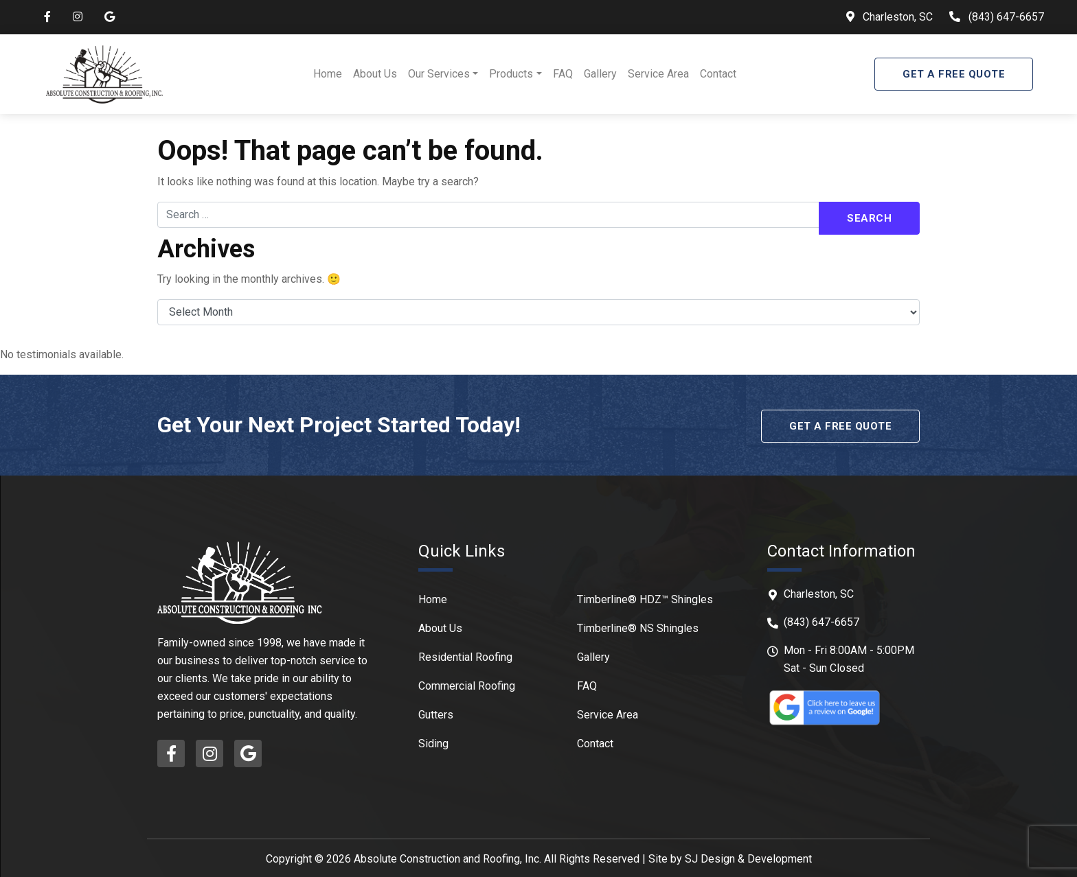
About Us (375, 73)
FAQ (563, 73)
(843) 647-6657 (1006, 16)
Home (327, 73)
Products (511, 73)
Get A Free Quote (954, 74)
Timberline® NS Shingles (638, 626)
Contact (718, 73)
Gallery (600, 73)
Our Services (439, 73)
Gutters (435, 712)
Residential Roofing (465, 655)
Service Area (658, 73)
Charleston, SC (896, 16)
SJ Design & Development (748, 856)
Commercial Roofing (466, 683)
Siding (433, 741)
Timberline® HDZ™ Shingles (645, 597)
